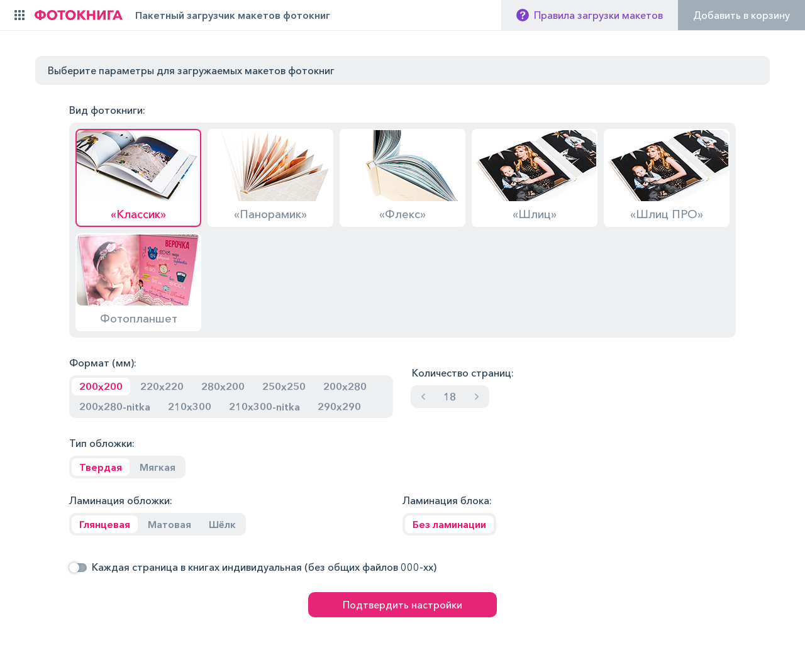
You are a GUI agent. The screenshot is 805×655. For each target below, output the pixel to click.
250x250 (284, 386)
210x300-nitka (264, 406)
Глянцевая (104, 524)
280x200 (223, 386)
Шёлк (222, 524)
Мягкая (157, 467)
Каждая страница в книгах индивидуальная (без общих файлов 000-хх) (264, 567)
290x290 (339, 406)
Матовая (169, 524)
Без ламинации (449, 524)
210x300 (189, 406)
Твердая (100, 467)
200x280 (345, 386)
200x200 (101, 386)
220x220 (162, 386)
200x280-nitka (114, 406)
